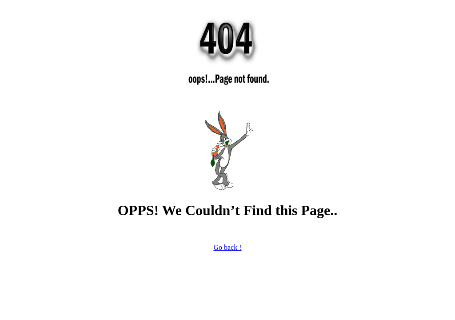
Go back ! (227, 247)
